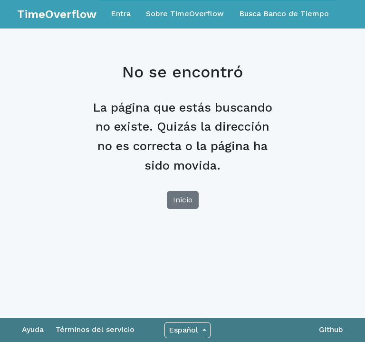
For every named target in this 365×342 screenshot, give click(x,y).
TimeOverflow (56, 14)
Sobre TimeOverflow (185, 13)
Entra (121, 13)
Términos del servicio (95, 329)
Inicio (182, 199)
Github (331, 329)
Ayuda (33, 329)
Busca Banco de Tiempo (284, 13)
